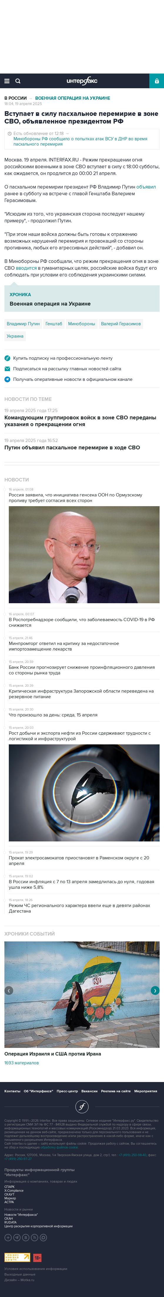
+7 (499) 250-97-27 (18, 1159)
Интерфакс (82, 81)
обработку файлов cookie (59, 1147)
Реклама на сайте (116, 1091)
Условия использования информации (35, 1269)
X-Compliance (14, 1191)
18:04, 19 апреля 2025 (23, 103)
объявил (146, 187)
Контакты (12, 1091)
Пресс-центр (67, 1091)
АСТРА (9, 1202)
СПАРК (9, 1187)
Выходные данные (20, 1274)
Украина (15, 336)
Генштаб (54, 323)
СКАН (8, 1219)
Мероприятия (145, 1091)
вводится (26, 268)
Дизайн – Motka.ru (19, 1280)
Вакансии (89, 1091)
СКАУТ (9, 1194)
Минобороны (81, 323)
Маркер (10, 1198)
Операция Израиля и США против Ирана (52, 1054)
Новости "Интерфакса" (21, 1215)
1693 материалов (21, 1063)
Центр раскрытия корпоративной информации (38, 1226)
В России (15, 98)
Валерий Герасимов (121, 323)
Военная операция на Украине (72, 98)
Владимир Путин (23, 323)
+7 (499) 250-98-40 (132, 1155)
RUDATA (10, 1222)
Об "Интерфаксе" (38, 1091)
